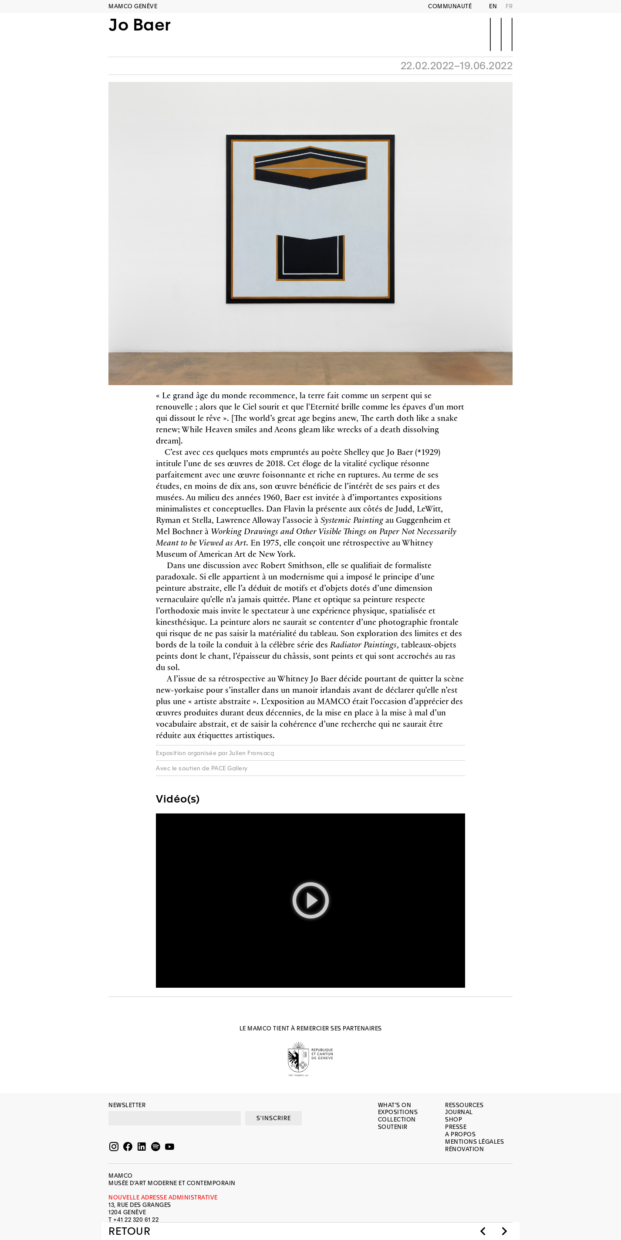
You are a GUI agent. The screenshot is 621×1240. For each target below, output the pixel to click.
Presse (455, 1127)
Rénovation (464, 1149)
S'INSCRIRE (273, 1118)
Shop (453, 1119)
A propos (460, 1134)
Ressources (464, 1105)
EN (493, 6)
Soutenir (393, 1127)
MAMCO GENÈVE (132, 6)
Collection (397, 1119)
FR (509, 6)
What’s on (395, 1105)
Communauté (450, 6)
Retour (129, 1231)
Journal (459, 1112)
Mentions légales (474, 1141)
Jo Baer (139, 33)
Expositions (398, 1112)
